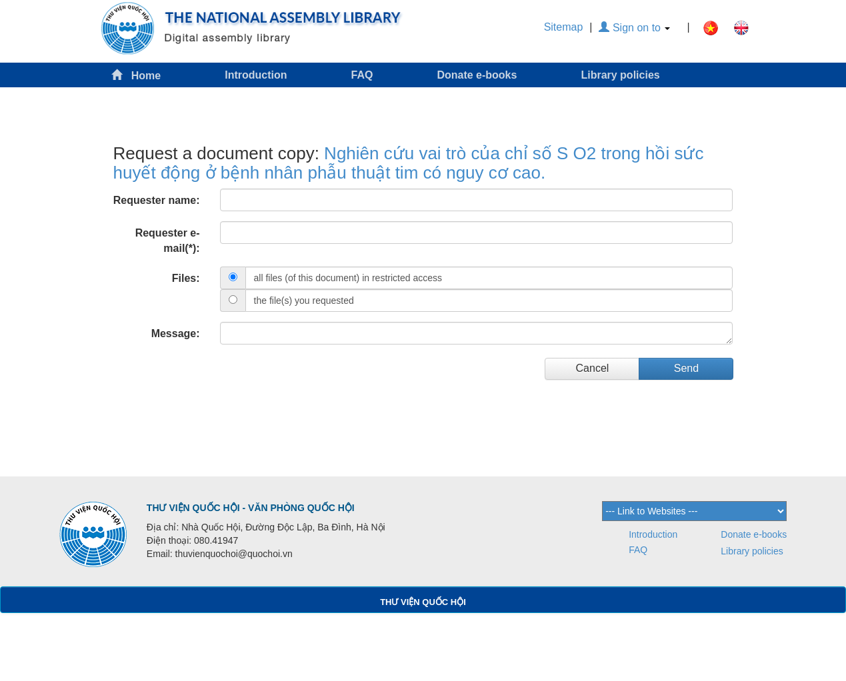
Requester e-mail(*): (167, 240)
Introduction (256, 75)
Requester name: (156, 200)
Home (136, 75)
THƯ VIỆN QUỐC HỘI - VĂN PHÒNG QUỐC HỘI (251, 507)
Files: (186, 278)
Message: (175, 333)
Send (686, 368)
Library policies (620, 75)
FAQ (362, 75)
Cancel (592, 368)
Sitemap (563, 27)
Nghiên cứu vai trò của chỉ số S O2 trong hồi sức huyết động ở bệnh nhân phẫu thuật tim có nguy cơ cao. (408, 163)
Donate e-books (477, 75)
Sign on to (634, 27)
